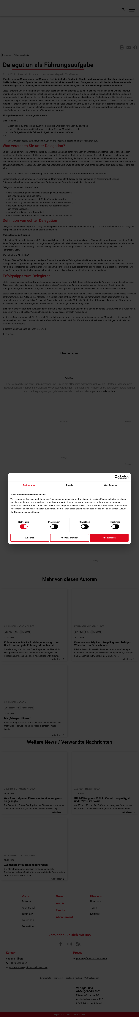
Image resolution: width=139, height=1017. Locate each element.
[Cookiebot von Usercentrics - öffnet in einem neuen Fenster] (117, 477)
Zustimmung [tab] (29, 485)
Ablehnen (29, 538)
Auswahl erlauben (69, 538)
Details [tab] (69, 485)
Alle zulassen (109, 538)
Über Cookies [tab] (110, 485)
